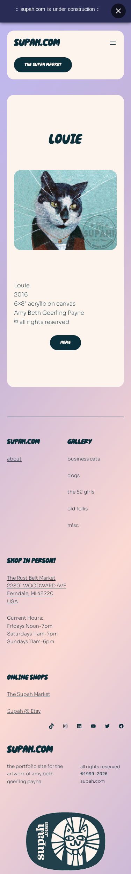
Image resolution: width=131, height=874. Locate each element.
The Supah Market (28, 694)
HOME (65, 342)
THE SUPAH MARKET (42, 64)
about (14, 459)
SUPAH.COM (37, 43)
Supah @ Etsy (24, 711)
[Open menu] (113, 43)
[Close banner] (118, 9)
